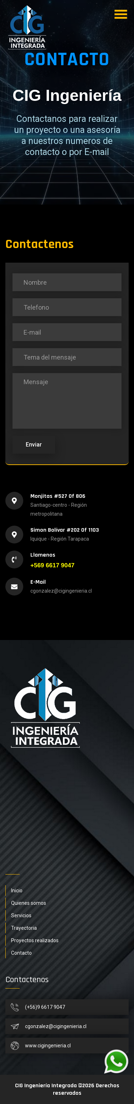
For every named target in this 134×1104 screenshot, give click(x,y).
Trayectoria (24, 928)
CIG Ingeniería (67, 95)
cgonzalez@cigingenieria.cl (61, 591)
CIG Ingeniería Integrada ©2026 (54, 1085)
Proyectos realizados (35, 940)
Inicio (17, 890)
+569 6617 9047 (52, 565)
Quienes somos (28, 903)
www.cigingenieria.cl (48, 1045)
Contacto (21, 953)
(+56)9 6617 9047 (45, 1007)
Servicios (21, 915)
